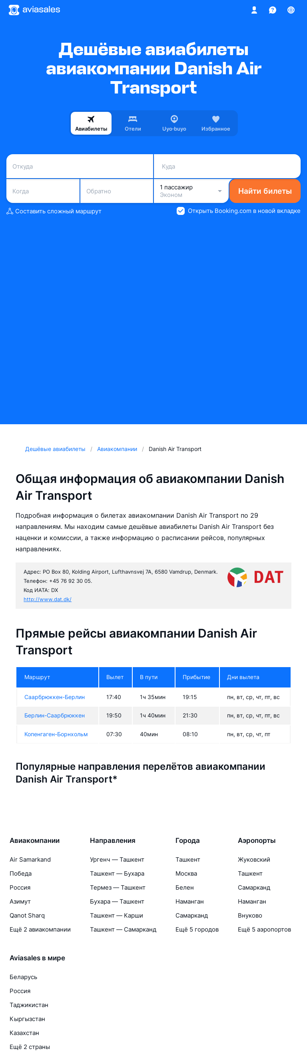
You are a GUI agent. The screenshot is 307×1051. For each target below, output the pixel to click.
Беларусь (23, 977)
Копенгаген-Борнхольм (56, 734)
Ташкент (187, 859)
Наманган (189, 901)
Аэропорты (257, 840)
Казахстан (24, 1033)
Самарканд (191, 915)
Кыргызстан (27, 1019)
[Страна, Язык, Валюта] (291, 10)
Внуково (250, 915)
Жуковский (254, 859)
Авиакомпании (35, 840)
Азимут (20, 901)
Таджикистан (29, 1005)
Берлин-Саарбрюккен (54, 715)
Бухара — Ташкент (117, 901)
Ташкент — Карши (116, 915)
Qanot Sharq (27, 915)
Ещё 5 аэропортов (264, 929)
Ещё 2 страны (30, 1047)
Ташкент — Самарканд (123, 929)
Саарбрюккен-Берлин (54, 696)
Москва (186, 873)
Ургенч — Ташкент (117, 859)
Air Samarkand (30, 859)
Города (187, 840)
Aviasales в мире (37, 958)
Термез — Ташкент (118, 887)
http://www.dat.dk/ (48, 599)
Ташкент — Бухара (117, 873)
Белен (184, 887)
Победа (21, 873)
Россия (20, 887)
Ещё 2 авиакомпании (40, 929)
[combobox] (79, 166)
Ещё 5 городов (197, 929)
